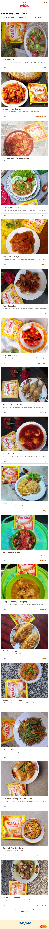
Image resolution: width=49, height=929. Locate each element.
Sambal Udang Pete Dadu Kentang (16, 158)
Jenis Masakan (23, 18)
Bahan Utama (38, 18)
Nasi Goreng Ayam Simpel (13, 207)
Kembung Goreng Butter (12, 404)
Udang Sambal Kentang (12, 109)
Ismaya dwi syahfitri (40, 264)
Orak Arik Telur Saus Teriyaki (14, 848)
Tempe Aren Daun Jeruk (12, 257)
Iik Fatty (43, 511)
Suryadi (44, 67)
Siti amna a (43, 166)
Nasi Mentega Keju (10, 503)
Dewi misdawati (41, 708)
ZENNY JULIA (42, 314)
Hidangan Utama (8, 18)
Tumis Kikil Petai (9, 60)
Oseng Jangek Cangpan (12, 749)
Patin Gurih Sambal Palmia (13, 552)
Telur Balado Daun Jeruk (12, 454)
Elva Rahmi (43, 560)
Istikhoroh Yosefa (41, 117)
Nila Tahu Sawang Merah (12, 355)
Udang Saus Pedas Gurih (12, 700)
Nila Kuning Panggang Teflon (14, 651)
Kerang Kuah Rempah (11, 897)
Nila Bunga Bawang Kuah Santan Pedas (18, 799)
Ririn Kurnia (43, 215)
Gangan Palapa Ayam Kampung (15, 602)
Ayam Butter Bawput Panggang (15, 306)
